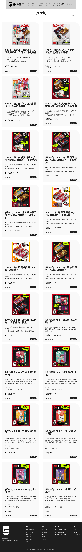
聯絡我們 (28, 541)
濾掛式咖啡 (45, 529)
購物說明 (28, 536)
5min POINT (29, 531)
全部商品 (44, 538)
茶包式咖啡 (45, 531)
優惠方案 (28, 534)
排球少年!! (17, 4)
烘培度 (55, 4)
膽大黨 (24, 4)
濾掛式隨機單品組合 (60, 531)
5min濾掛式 (40, 4)
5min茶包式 (49, 4)
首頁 (73, 15)
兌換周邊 (61, 4)
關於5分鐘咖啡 (30, 529)
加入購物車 (33, 70)
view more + (8, 70)
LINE (75, 529)
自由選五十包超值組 (60, 534)
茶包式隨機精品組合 (60, 529)
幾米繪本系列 (31, 4)
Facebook (76, 531)
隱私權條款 (29, 538)
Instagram (77, 534)
